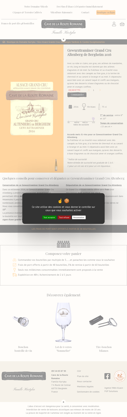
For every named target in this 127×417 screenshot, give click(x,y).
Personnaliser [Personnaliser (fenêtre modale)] (78, 217)
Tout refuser (64, 217)
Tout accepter (49, 217)
